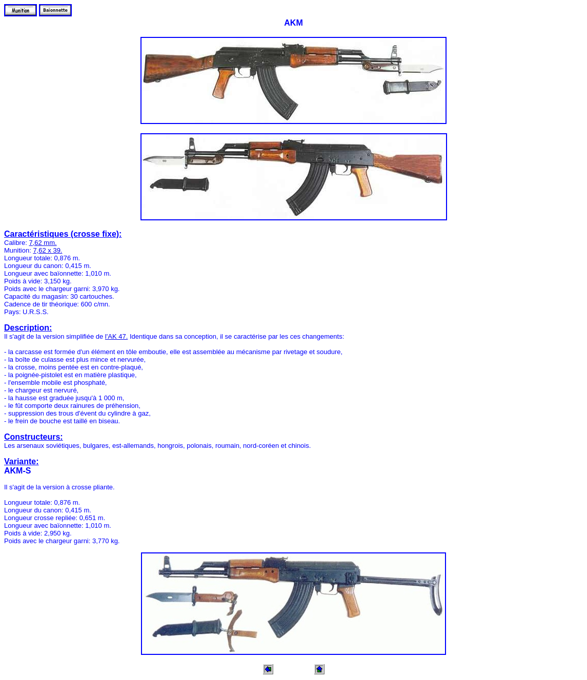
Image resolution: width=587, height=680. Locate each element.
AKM (293, 22)
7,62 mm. (42, 242)
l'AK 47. (116, 336)
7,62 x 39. (47, 250)
